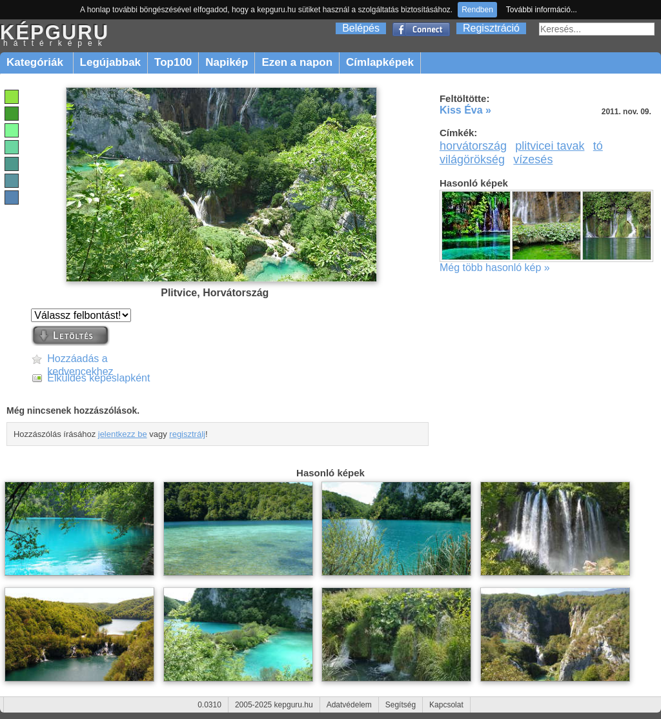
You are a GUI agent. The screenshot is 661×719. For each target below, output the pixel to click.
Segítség (400, 704)
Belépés (361, 28)
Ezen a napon (296, 62)
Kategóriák (36, 62)
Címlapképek (380, 62)
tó (598, 145)
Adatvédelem (349, 704)
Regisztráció (491, 28)
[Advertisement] (548, 377)
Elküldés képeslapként (98, 377)
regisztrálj (187, 434)
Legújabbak (110, 62)
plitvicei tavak (549, 145)
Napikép (226, 62)
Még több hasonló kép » (495, 267)
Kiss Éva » (465, 110)
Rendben (477, 9)
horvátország (473, 145)
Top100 (173, 62)
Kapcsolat (446, 704)
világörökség (472, 159)
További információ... (541, 9)
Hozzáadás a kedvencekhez (80, 359)
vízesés (533, 159)
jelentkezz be (122, 434)
